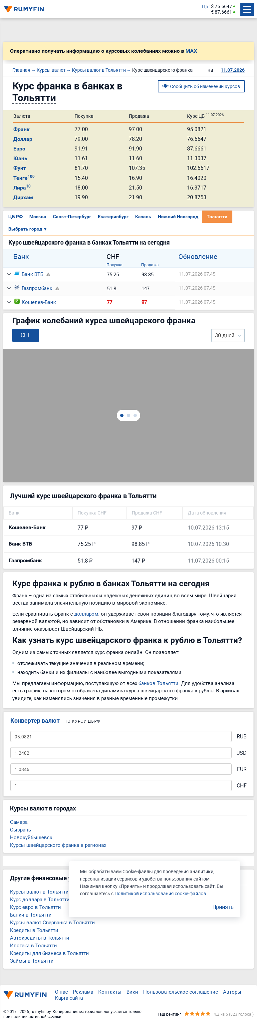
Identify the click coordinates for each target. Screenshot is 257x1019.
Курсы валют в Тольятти (39, 892)
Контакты (110, 992)
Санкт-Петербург (72, 216)
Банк (21, 257)
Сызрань (20, 829)
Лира (22, 188)
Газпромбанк (33, 288)
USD (241, 753)
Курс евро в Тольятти (35, 907)
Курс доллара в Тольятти (40, 899)
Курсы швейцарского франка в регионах (58, 845)
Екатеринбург (113, 216)
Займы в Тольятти (32, 961)
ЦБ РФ (15, 216)
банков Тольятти (158, 683)
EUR (242, 769)
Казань (143, 216)
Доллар (22, 139)
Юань (20, 158)
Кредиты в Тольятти (34, 930)
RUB (242, 736)
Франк (21, 129)
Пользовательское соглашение (180, 992)
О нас (61, 992)
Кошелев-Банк (35, 302)
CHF (242, 785)
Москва (37, 216)
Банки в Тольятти (31, 915)
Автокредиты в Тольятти (39, 938)
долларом (86, 613)
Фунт (19, 168)
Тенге (24, 178)
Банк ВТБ (28, 274)
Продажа (150, 264)
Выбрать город (27, 229)
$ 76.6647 (221, 6)
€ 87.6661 (221, 12)
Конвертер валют (35, 720)
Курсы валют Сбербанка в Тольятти (52, 922)
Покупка (115, 264)
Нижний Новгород (178, 216)
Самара (19, 822)
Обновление (197, 257)
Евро (19, 148)
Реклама (83, 992)
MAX (191, 51)
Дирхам (23, 197)
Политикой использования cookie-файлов (160, 893)
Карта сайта (69, 998)
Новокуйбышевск (31, 837)
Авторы (232, 992)
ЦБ (205, 6)
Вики (132, 992)
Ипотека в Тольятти (33, 945)
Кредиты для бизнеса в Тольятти (49, 953)
